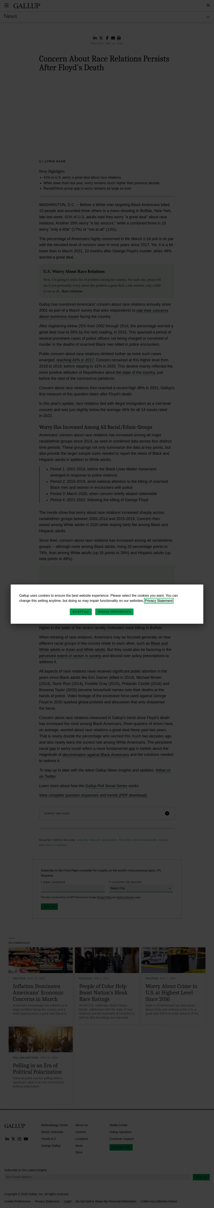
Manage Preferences (114, 611)
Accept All (81, 611)
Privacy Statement (159, 601)
